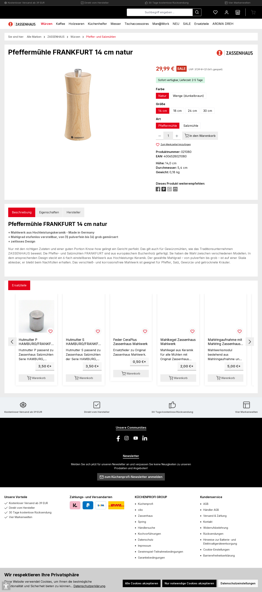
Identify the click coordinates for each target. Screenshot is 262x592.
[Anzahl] (168, 136)
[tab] (21, 212)
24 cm (192, 111)
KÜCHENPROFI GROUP (151, 497)
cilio (140, 509)
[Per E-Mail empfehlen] (175, 189)
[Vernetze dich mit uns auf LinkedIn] (145, 438)
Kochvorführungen (149, 533)
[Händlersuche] (237, 12)
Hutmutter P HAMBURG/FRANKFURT (36, 342)
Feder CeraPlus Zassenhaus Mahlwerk (130, 342)
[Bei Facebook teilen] (158, 189)
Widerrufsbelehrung (215, 527)
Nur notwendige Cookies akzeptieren (189, 583)
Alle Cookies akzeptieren (141, 583)
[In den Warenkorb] (200, 136)
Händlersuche (146, 527)
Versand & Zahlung (215, 515)
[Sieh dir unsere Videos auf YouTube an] (135, 438)
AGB (205, 503)
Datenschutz (145, 539)
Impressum (144, 545)
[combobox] (160, 12)
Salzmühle (190, 126)
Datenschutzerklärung (89, 586)
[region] (78, 105)
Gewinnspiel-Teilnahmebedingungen (160, 551)
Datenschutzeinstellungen (238, 583)
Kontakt (207, 521)
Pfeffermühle (167, 126)
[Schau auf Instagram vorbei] (126, 438)
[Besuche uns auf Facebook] (117, 438)
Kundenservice (211, 497)
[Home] (22, 24)
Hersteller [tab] (74, 212)
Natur (162, 96)
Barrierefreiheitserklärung (219, 555)
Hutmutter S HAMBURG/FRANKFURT (83, 342)
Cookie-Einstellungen (216, 549)
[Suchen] (196, 12)
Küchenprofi (145, 503)
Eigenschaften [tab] (49, 212)
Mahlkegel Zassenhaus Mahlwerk (178, 342)
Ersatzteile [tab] (19, 285)
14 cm (162, 111)
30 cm (207, 111)
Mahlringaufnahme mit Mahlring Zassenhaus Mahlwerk (225, 342)
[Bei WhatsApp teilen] (169, 189)
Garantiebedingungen (151, 557)
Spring (142, 521)
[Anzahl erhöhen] (177, 136)
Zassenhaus (145, 515)
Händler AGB (211, 509)
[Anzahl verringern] (160, 136)
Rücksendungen (213, 533)
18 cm (177, 111)
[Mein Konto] (226, 12)
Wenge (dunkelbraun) (188, 96)
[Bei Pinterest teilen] (164, 189)
